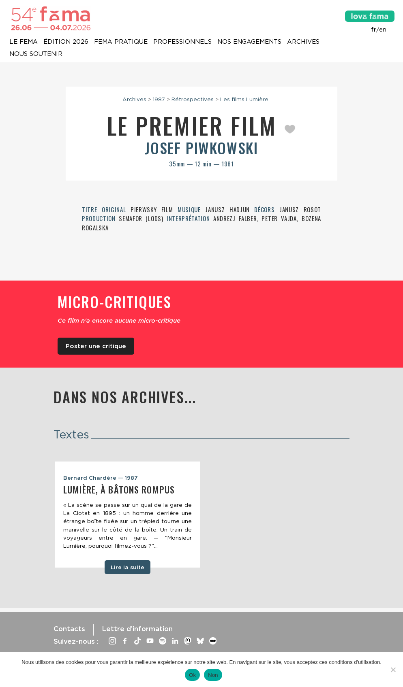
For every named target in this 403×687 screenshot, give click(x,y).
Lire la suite (127, 567)
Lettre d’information (137, 629)
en (382, 29)
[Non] (393, 670)
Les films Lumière (244, 99)
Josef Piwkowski (201, 147)
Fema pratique (121, 42)
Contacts (69, 629)
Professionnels (182, 42)
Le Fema (23, 42)
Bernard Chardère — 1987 (100, 477)
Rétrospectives (192, 99)
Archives (303, 42)
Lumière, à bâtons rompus (119, 489)
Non (213, 675)
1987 (159, 99)
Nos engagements (249, 42)
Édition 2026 (65, 42)
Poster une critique (96, 346)
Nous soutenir (35, 54)
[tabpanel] (128, 515)
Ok (192, 675)
